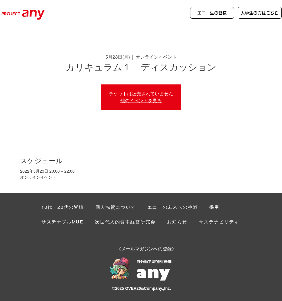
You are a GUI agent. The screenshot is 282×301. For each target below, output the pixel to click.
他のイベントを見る (141, 100)
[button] (219, 222)
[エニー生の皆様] (212, 13)
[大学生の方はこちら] (260, 13)
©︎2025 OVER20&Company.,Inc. (141, 288)
